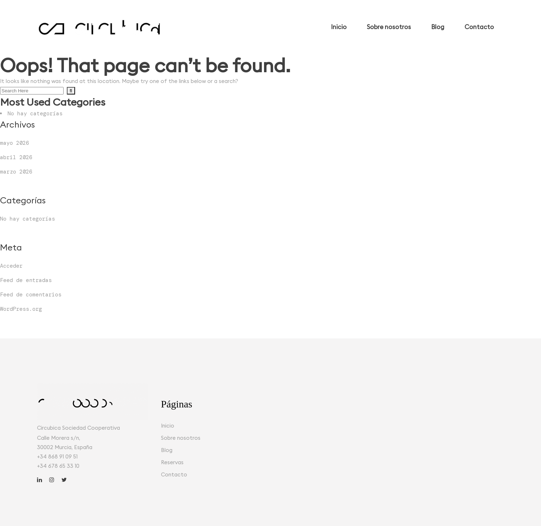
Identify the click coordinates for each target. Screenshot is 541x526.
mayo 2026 (14, 143)
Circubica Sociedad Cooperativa (78, 427)
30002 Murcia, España (64, 447)
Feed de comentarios (30, 294)
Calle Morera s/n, (58, 437)
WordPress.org (21, 309)
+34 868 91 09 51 (57, 456)
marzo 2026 (16, 171)
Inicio (167, 425)
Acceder (11, 265)
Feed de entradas (26, 280)
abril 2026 (16, 157)
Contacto (174, 474)
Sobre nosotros (180, 437)
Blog (166, 450)
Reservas (172, 462)
